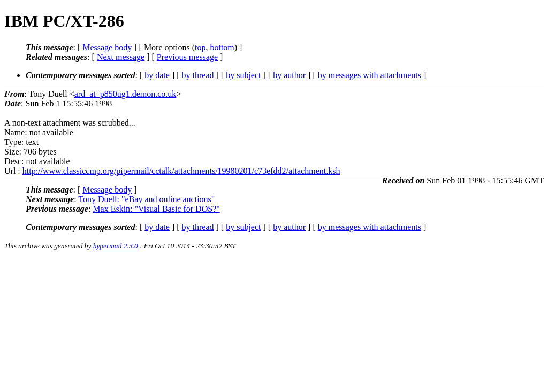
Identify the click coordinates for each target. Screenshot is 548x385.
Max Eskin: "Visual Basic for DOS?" (156, 208)
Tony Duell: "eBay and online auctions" (146, 199)
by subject (243, 75)
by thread (198, 75)
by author (289, 75)
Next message (120, 56)
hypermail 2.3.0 (115, 246)
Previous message (187, 56)
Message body (107, 47)
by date (157, 75)
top (200, 47)
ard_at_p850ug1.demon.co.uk (125, 93)
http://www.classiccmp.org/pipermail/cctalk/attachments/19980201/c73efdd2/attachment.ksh (181, 170)
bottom (222, 47)
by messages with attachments (369, 75)
